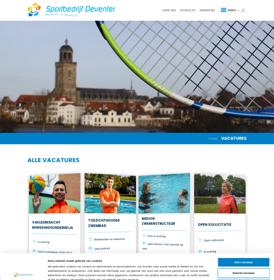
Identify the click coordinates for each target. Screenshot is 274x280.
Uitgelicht (188, 10)
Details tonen (196, 272)
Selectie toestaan (243, 246)
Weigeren (243, 256)
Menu (232, 10)
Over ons (169, 10)
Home (213, 139)
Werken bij (207, 10)
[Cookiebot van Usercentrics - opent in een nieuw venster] (24, 273)
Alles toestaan (243, 235)
